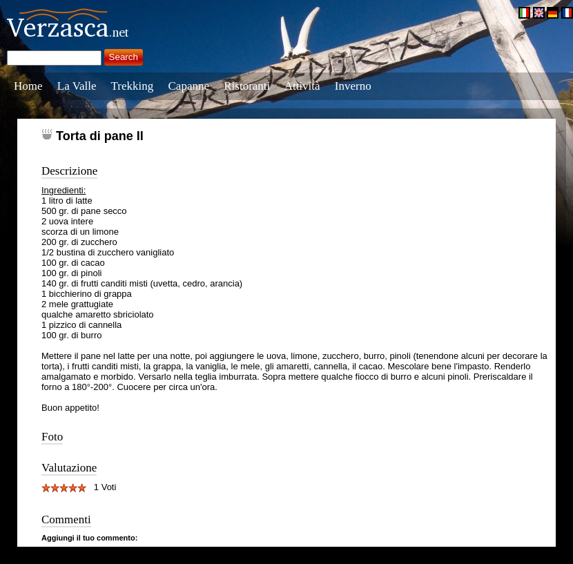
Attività (302, 86)
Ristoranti (247, 86)
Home (28, 86)
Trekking (132, 86)
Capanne (188, 86)
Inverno (353, 86)
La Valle (77, 86)
